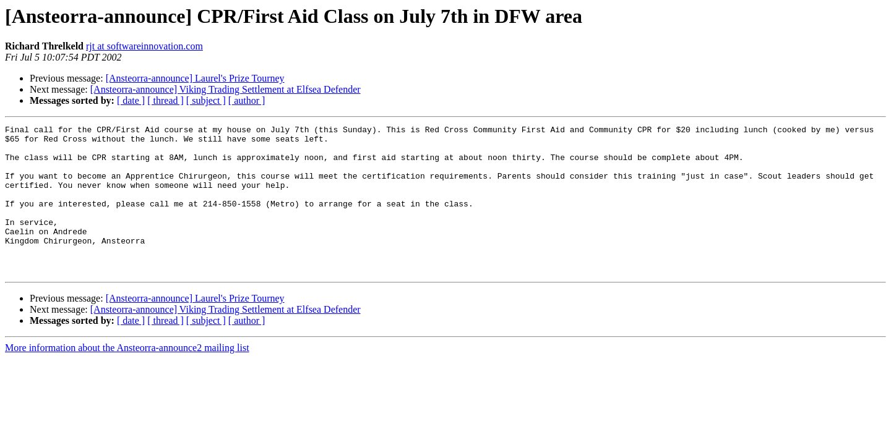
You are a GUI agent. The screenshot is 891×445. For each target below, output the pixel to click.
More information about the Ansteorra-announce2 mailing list (127, 377)
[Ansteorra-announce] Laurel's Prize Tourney (195, 78)
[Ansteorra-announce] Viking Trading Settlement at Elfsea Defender (225, 89)
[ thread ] (165, 100)
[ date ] (131, 100)
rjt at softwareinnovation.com (144, 46)
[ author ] (246, 100)
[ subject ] (206, 100)
